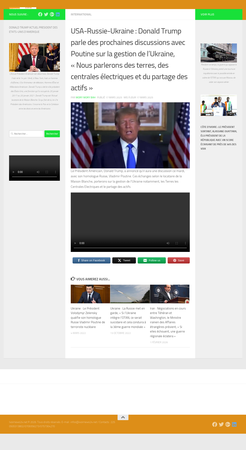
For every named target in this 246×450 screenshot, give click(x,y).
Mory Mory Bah (85, 113)
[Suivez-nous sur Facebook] (40, 30)
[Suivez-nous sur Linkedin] (58, 30)
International (81, 30)
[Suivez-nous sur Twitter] (46, 30)
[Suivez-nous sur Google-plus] (52, 30)
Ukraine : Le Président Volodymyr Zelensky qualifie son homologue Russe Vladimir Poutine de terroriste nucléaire (88, 334)
